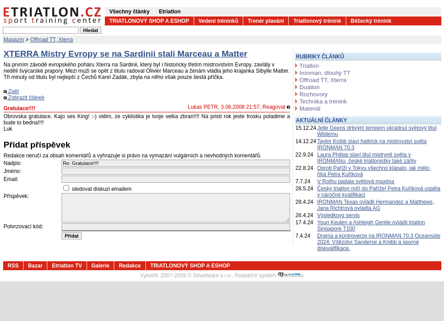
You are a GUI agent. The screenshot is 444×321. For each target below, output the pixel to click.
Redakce (130, 266)
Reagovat (276, 107)
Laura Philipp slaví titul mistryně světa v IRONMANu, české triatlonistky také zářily (366, 158)
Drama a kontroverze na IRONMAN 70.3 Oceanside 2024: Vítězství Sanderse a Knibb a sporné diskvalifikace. (378, 242)
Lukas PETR (203, 107)
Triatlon (309, 65)
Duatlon (309, 87)
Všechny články (129, 11)
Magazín (14, 40)
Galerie (100, 266)
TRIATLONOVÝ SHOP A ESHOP (149, 21)
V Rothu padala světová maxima (355, 181)
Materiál (309, 108)
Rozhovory (313, 94)
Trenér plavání (266, 21)
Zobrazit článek (24, 98)
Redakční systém (269, 275)
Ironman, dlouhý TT (324, 73)
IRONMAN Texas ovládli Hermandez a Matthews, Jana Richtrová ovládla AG (375, 205)
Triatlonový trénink (317, 21)
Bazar (35, 266)
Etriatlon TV (67, 266)
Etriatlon (170, 11)
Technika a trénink (323, 101)
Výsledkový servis (338, 215)
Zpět (11, 91)
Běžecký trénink (371, 21)
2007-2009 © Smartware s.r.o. (196, 275)
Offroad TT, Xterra (51, 40)
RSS (13, 266)
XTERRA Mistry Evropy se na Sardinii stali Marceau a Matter (125, 53)
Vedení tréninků (218, 21)
